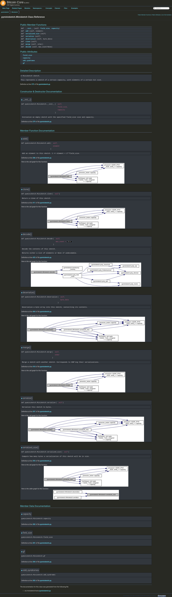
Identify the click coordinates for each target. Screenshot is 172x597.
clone (28, 42)
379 (34, 121)
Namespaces (38, 8)
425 (34, 257)
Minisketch (15, 12)
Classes (58, 8)
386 (34, 158)
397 (34, 411)
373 (33, 84)
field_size (45, 28)
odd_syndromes (29, 61)
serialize (30, 36)
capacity (55, 28)
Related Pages (17, 8)
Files (66, 8)
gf (24, 63)
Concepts (49, 8)
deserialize (31, 39)
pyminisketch (5, 12)
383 (34, 580)
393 (34, 461)
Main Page (5, 8)
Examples (74, 8)
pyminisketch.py (44, 84)
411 (34, 203)
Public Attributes (156, 15)
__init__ (29, 28)
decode (28, 47)
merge (28, 44)
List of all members (166, 15)
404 (34, 311)
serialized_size (32, 34)
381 (34, 543)
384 (34, 562)
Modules (27, 8)
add (27, 31)
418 (34, 366)
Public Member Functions (144, 15)
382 (34, 524)
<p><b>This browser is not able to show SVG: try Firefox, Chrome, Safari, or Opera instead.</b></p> (86, 173)
